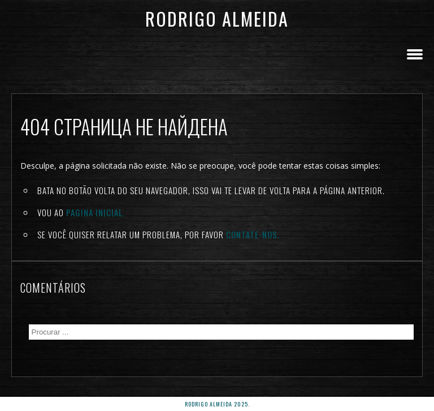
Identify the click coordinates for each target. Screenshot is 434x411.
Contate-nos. (253, 234)
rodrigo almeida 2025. (217, 404)
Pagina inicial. (95, 212)
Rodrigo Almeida (217, 18)
